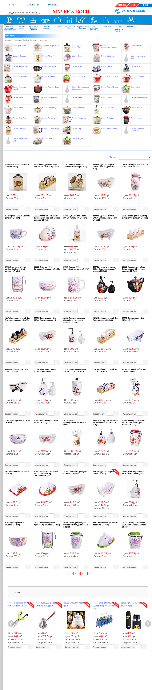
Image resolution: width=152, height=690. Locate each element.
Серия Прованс (78, 108)
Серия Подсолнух (49, 108)
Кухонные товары (45, 27)
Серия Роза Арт (19, 118)
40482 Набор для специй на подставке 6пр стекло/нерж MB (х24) (105, 606)
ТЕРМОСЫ (106, 26)
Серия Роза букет (49, 118)
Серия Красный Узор (110, 77)
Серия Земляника (20, 77)
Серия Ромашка (108, 118)
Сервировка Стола (70, 27)
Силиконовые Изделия (82, 27)
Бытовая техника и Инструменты (9, 28)
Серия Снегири (19, 128)
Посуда (58, 26)
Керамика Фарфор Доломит (33, 28)
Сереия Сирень (19, 56)
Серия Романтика (79, 118)
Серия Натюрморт (49, 97)
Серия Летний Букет (109, 87)
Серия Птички (136, 108)
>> (90, 573)
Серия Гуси (135, 66)
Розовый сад (136, 46)
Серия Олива (106, 97)
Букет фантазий (19, 46)
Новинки (122, 5)
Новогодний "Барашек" (77, 47)
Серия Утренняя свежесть (137, 129)
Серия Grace (77, 56)
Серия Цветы (47, 139)
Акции (133, 5)
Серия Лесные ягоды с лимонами (80, 88)
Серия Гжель (106, 66)
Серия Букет (77, 66)
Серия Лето (135, 87)
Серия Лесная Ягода (50, 87)
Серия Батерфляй (20, 66)
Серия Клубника (78, 77)
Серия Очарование (139, 97)
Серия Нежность (79, 97)
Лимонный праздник (50, 46)
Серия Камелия (48, 77)
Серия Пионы (18, 108)
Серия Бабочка (107, 56)
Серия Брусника (49, 66)
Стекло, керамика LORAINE (94, 28)
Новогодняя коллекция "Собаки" (109, 47)
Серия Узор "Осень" (109, 128)
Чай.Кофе (131, 26)
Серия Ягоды (77, 139)
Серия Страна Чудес (51, 128)
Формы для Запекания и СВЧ (118, 28)
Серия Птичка (107, 108)
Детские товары (21, 27)
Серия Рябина (137, 118)
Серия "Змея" (48, 56)
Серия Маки (18, 97)
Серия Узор (76, 128)
